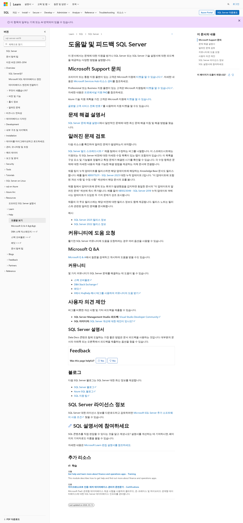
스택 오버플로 (82, 280)
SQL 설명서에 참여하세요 (211, 64)
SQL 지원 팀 (80, 395)
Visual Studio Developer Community (138, 316)
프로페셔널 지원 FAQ (95, 92)
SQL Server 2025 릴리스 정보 (90, 219)
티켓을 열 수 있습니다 (148, 76)
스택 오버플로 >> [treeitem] (20, 237)
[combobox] (25, 38)
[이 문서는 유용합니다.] (229, 75)
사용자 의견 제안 (207, 56)
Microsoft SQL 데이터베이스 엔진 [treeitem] (25, 79)
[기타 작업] (172, 34)
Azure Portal (207, 12)
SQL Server (93, 33)
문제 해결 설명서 (207, 43)
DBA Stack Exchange (85, 284)
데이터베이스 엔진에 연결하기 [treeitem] (23, 84)
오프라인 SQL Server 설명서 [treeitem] (22, 203)
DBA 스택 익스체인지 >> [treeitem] (23, 231)
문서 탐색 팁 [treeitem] (12, 56)
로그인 (236, 3)
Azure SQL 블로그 (83, 391)
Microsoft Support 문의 (210, 39)
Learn (71, 33)
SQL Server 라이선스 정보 (211, 60)
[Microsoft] (6, 4)
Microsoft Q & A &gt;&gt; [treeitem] (23, 225)
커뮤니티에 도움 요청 (209, 52)
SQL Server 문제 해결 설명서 (83, 122)
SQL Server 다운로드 (227, 12)
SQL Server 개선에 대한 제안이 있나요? (111, 321)
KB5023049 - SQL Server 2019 (135, 190)
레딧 (76, 288)
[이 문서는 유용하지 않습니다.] (233, 75)
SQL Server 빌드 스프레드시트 (84, 151)
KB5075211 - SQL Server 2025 (104, 175)
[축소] (45, 31)
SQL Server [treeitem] (11, 50)
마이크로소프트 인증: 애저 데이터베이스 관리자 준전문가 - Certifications (103, 487)
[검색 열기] (228, 4)
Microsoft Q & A (77, 257)
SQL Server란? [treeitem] (15, 73)
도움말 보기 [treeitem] (17, 220)
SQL (81, 33)
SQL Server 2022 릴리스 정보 (90, 224)
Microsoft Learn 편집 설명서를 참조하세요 (107, 445)
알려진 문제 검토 (207, 47)
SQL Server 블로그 (84, 387)
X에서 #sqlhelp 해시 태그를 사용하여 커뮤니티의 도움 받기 (106, 293)
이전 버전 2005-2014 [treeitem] (16, 62)
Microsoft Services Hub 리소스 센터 (93, 81)
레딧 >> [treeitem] (15, 242)
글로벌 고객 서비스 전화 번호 (84, 105)
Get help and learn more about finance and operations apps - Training (102, 474)
